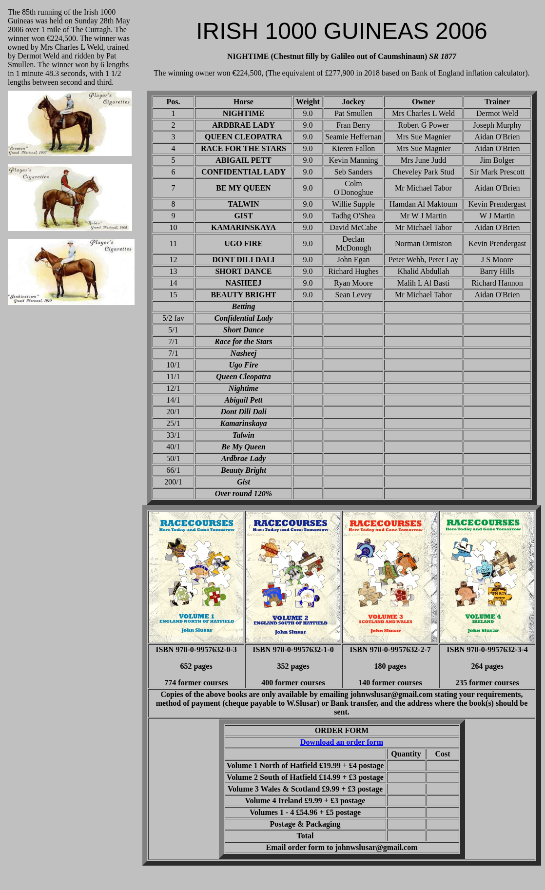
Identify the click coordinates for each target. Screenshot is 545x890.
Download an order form (341, 742)
